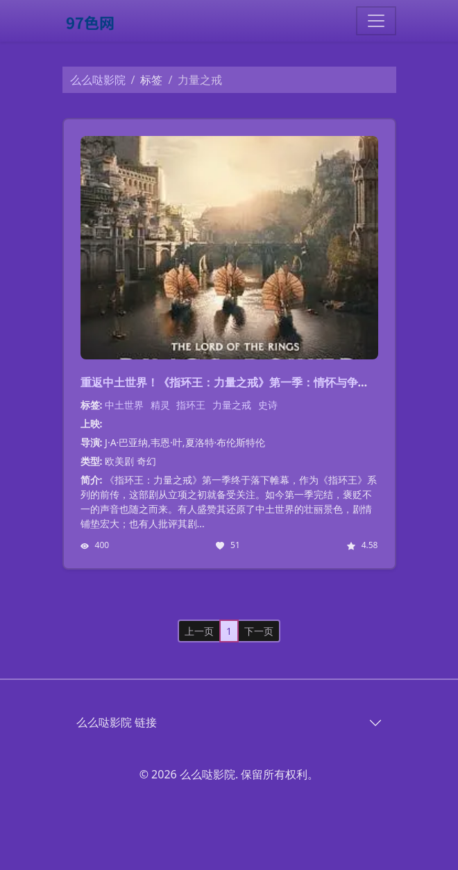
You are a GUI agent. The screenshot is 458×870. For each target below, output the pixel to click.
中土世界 (124, 404)
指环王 (190, 404)
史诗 (268, 404)
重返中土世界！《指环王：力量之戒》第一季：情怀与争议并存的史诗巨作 (263, 382)
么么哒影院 (98, 79)
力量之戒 (231, 404)
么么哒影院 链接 (116, 722)
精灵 (160, 404)
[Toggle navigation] (376, 20)
